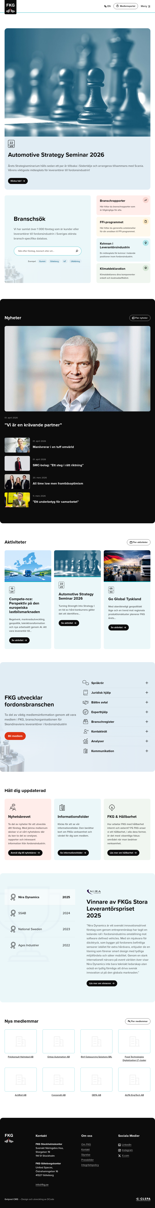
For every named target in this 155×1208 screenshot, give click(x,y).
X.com (123, 1155)
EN (107, 6)
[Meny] (145, 6)
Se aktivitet (19, 640)
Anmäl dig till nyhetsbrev (25, 852)
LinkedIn (124, 1144)
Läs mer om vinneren (102, 983)
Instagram (125, 1150)
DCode (50, 1199)
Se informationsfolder (73, 852)
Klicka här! (18, 181)
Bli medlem (15, 736)
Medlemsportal (125, 6)
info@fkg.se (42, 1184)
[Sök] (77, 251)
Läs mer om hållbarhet (123, 852)
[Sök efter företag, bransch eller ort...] (48, 251)
